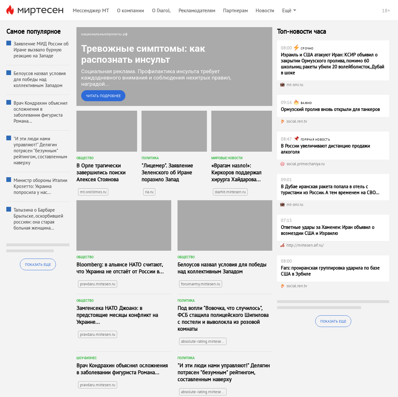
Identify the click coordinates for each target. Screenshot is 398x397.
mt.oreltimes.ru (93, 192)
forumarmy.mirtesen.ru (200, 284)
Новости (265, 10)
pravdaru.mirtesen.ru (97, 284)
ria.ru (149, 192)
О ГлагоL (161, 10)
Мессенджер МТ (91, 10)
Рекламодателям (196, 10)
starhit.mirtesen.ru (230, 192)
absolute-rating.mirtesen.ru (203, 341)
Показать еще (38, 264)
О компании (130, 10)
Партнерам (235, 10)
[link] (174, 66)
